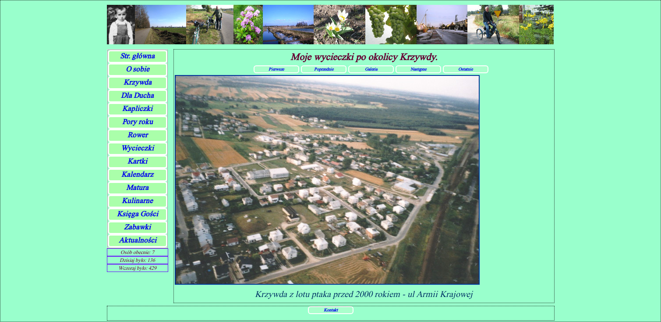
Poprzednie (323, 69)
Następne (418, 69)
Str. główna (137, 56)
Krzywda (138, 82)
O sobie (137, 69)
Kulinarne (137, 201)
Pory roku (137, 122)
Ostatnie (465, 69)
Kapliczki (137, 108)
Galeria (371, 69)
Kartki (137, 161)
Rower (137, 135)
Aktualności (137, 240)
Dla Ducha (137, 95)
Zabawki (137, 227)
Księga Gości (137, 214)
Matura (137, 187)
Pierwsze (276, 69)
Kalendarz (137, 174)
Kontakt (331, 309)
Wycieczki (137, 148)
